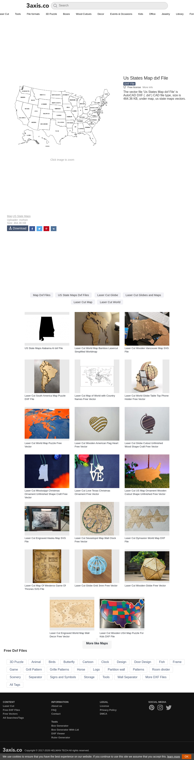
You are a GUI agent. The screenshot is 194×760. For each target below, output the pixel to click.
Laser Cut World (110, 302)
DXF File (129, 83)
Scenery (15, 677)
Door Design (142, 662)
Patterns (138, 669)
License (104, 706)
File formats (33, 14)
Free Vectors (10, 713)
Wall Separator (127, 677)
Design (121, 662)
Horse (81, 669)
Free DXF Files (11, 710)
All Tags (15, 684)
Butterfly (69, 662)
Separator (35, 677)
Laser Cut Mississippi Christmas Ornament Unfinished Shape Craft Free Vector (46, 494)
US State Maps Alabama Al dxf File (44, 348)
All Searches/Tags (13, 717)
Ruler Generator (60, 737)
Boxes (66, 14)
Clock (105, 662)
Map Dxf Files (41, 295)
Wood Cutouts (84, 14)
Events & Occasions (121, 14)
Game (14, 669)
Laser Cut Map (83, 302)
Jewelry (166, 14)
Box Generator (59, 725)
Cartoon (88, 662)
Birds (52, 662)
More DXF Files (156, 677)
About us (56, 706)
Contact (55, 713)
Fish (162, 662)
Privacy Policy (108, 710)
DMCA (103, 713)
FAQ (53, 710)
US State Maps (22, 216)
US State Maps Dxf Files (73, 295)
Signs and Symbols (63, 677)
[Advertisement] (97, 47)
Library (180, 14)
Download (17, 228)
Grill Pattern (34, 669)
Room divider (161, 669)
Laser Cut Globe (107, 295)
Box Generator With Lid (65, 729)
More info (147, 87)
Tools (18, 14)
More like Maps (97, 643)
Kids (140, 14)
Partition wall (116, 669)
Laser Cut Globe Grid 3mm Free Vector (96, 585)
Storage (89, 677)
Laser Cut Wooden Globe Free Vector (145, 585)
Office (152, 14)
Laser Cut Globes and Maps (143, 295)
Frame (177, 662)
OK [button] (187, 756)
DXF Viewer (58, 733)
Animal (36, 662)
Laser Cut (8, 706)
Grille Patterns (59, 669)
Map (9, 216)
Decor (101, 14)
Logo (96, 669)
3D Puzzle (51, 14)
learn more (173, 756)
